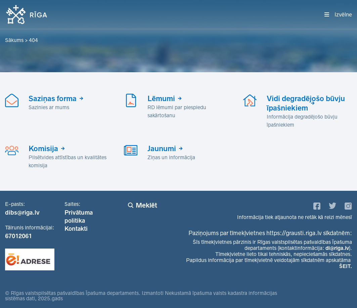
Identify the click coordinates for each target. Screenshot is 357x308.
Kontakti (76, 228)
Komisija (43, 148)
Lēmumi (161, 98)
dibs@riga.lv (22, 212)
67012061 (18, 236)
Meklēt (146, 205)
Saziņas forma (53, 98)
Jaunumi (161, 148)
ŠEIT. (345, 266)
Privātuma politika (78, 216)
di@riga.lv (337, 248)
